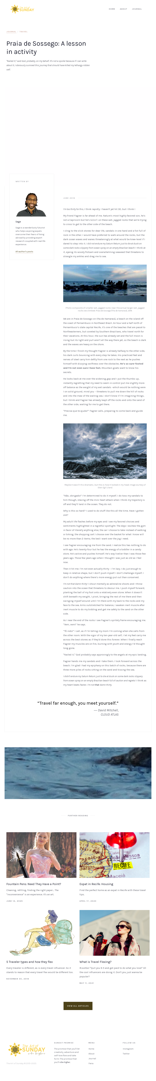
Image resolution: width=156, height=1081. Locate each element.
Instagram (128, 1050)
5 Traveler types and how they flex (29, 962)
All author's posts (24, 251)
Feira (91, 1065)
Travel (24, 32)
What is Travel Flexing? (96, 962)
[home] (22, 9)
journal (11, 32)
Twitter (126, 1055)
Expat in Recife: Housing (96, 884)
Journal (92, 1060)
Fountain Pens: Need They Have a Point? (33, 884)
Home (91, 1050)
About (91, 1055)
